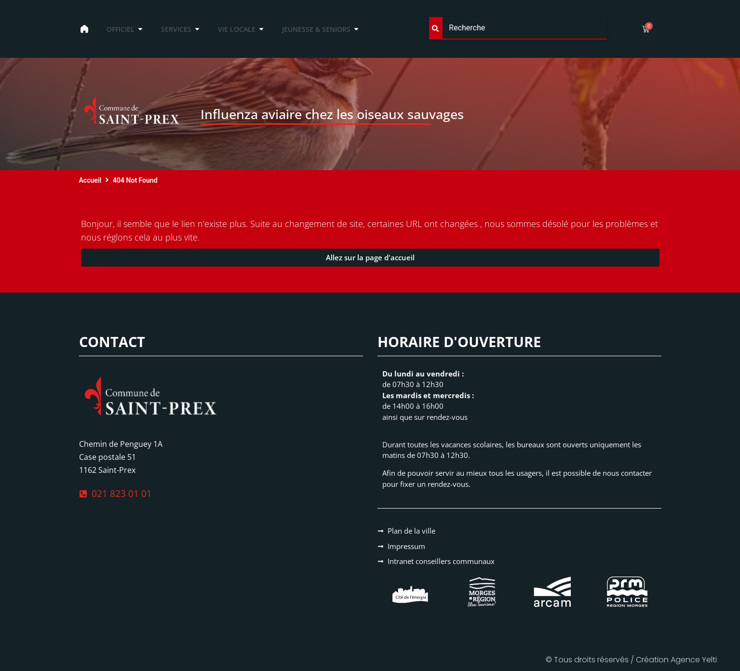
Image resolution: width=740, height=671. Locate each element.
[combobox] (517, 28)
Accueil (90, 180)
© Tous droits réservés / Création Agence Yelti (631, 659)
